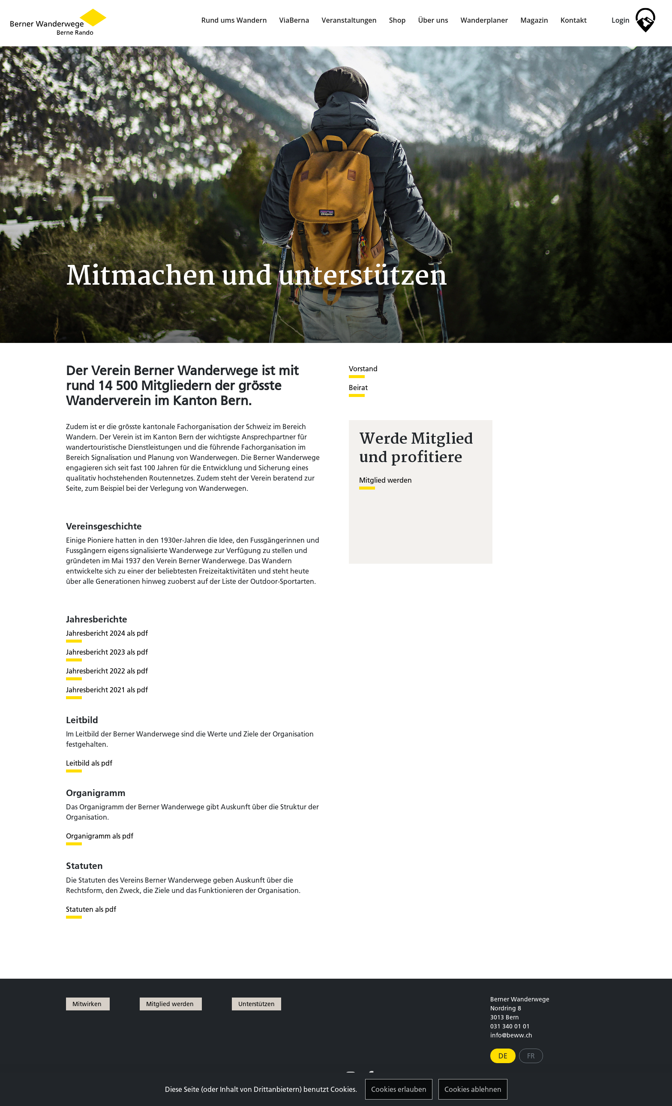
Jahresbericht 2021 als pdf (107, 689)
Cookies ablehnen (472, 1089)
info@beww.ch (511, 1035)
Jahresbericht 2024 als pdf (107, 633)
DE (502, 1056)
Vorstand (363, 368)
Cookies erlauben (398, 1089)
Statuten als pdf (91, 909)
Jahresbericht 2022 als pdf (107, 671)
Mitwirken (87, 1004)
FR (531, 1056)
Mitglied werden (385, 480)
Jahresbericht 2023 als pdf (107, 652)
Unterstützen (256, 1004)
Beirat (358, 387)
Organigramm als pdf (99, 836)
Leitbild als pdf (89, 763)
